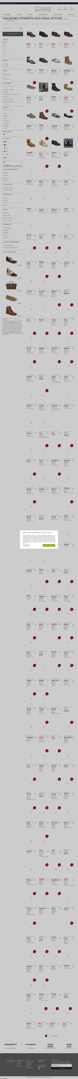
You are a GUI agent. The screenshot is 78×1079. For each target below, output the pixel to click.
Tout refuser (26, 545)
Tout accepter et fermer (49, 545)
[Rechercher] (20, 28)
